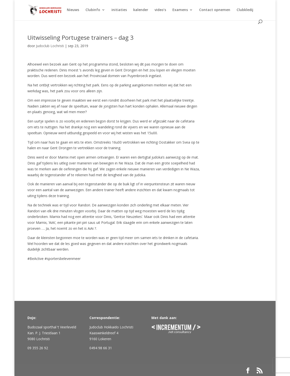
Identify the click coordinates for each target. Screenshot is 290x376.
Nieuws (73, 10)
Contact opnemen (214, 10)
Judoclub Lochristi (50, 45)
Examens (180, 10)
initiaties (119, 10)
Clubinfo (92, 10)
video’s (160, 10)
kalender (140, 10)
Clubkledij (245, 10)
